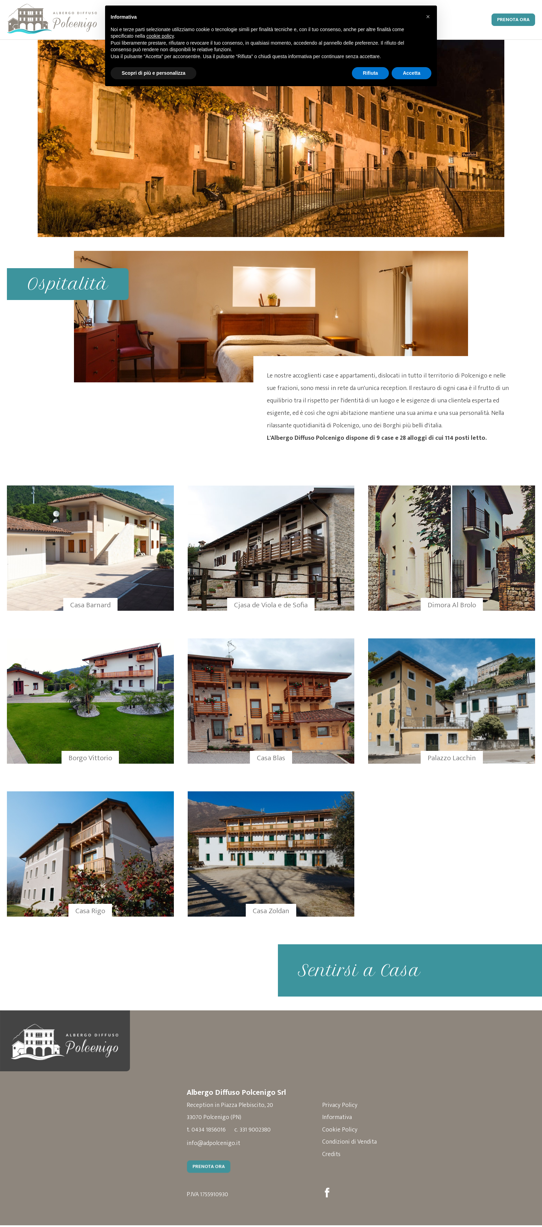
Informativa (342, 1119)
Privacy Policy (344, 1106)
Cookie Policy (344, 1131)
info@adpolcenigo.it (214, 1144)
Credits (336, 1156)
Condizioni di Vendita (354, 1143)
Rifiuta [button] (370, 73)
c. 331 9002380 (253, 1131)
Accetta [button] (411, 73)
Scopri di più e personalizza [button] (153, 73)
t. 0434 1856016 (206, 1131)
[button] (427, 16)
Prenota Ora (513, 20)
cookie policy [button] (160, 36)
